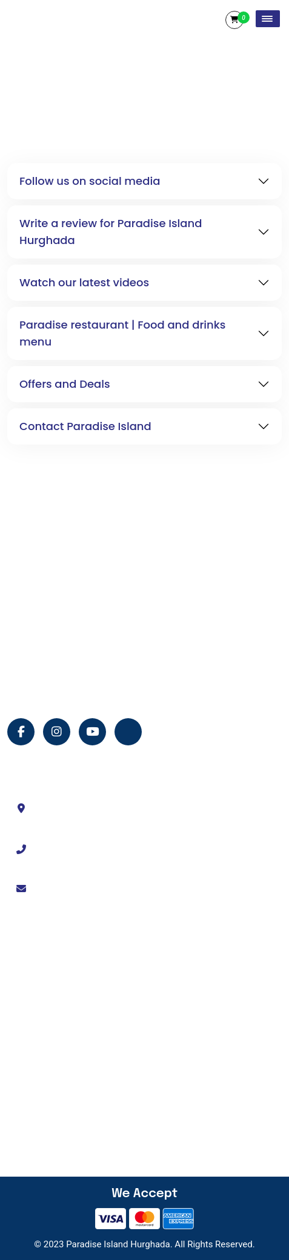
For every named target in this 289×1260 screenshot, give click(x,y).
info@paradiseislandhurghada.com (108, 888)
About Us (44, 981)
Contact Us (47, 1023)
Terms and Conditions (68, 1065)
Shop (36, 1086)
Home (38, 960)
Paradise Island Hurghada (118, 1244)
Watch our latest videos (84, 282)
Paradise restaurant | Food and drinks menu (122, 333)
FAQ (34, 1150)
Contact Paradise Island (85, 426)
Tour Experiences (59, 1002)
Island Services (55, 1044)
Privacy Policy (53, 1108)
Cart (234, 20)
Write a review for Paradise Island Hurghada (110, 232)
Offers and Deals (64, 383)
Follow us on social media (89, 180)
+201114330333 (73, 848)
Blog (35, 1129)
